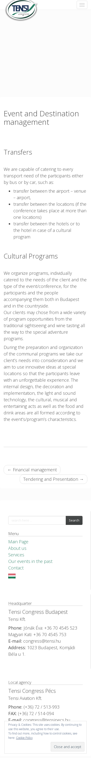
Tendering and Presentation (53, 479)
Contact (16, 568)
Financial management (32, 470)
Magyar (12, 576)
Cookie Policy (24, 738)
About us (17, 548)
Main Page (18, 542)
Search (74, 520)
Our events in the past (30, 561)
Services (16, 555)
